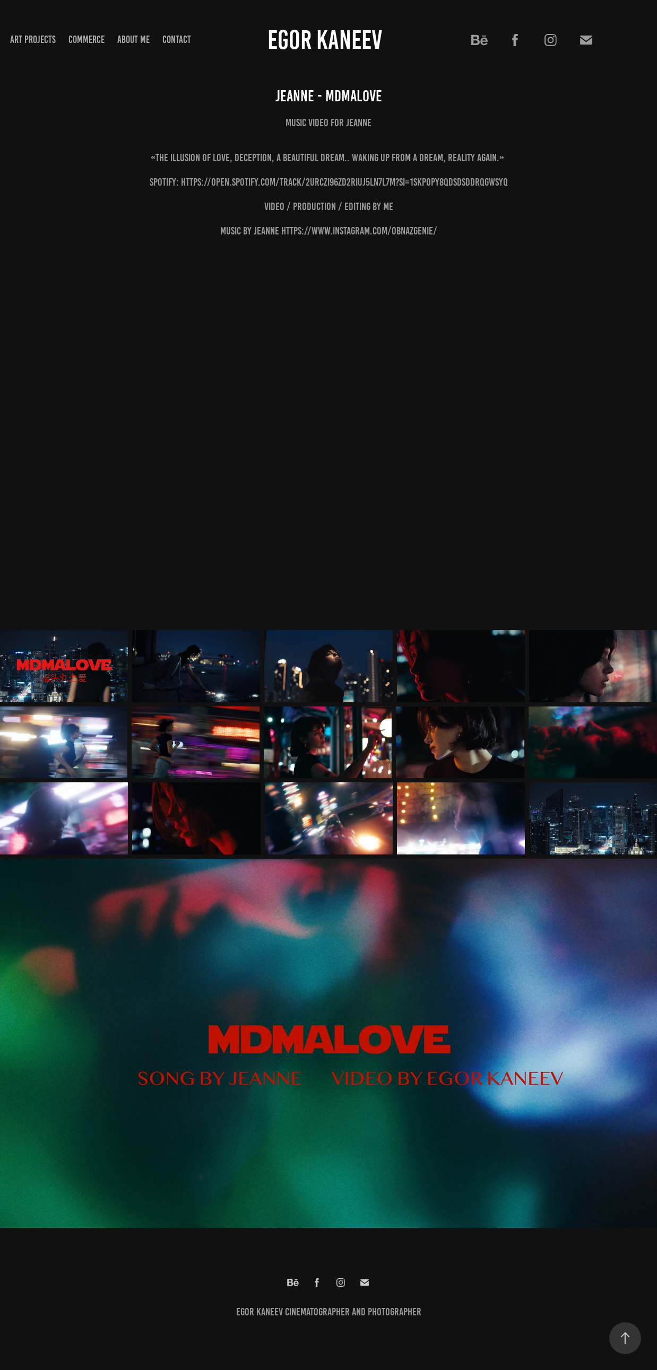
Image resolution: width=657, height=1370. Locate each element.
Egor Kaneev (325, 39)
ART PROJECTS (33, 39)
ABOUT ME (133, 39)
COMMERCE (86, 39)
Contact (176, 39)
